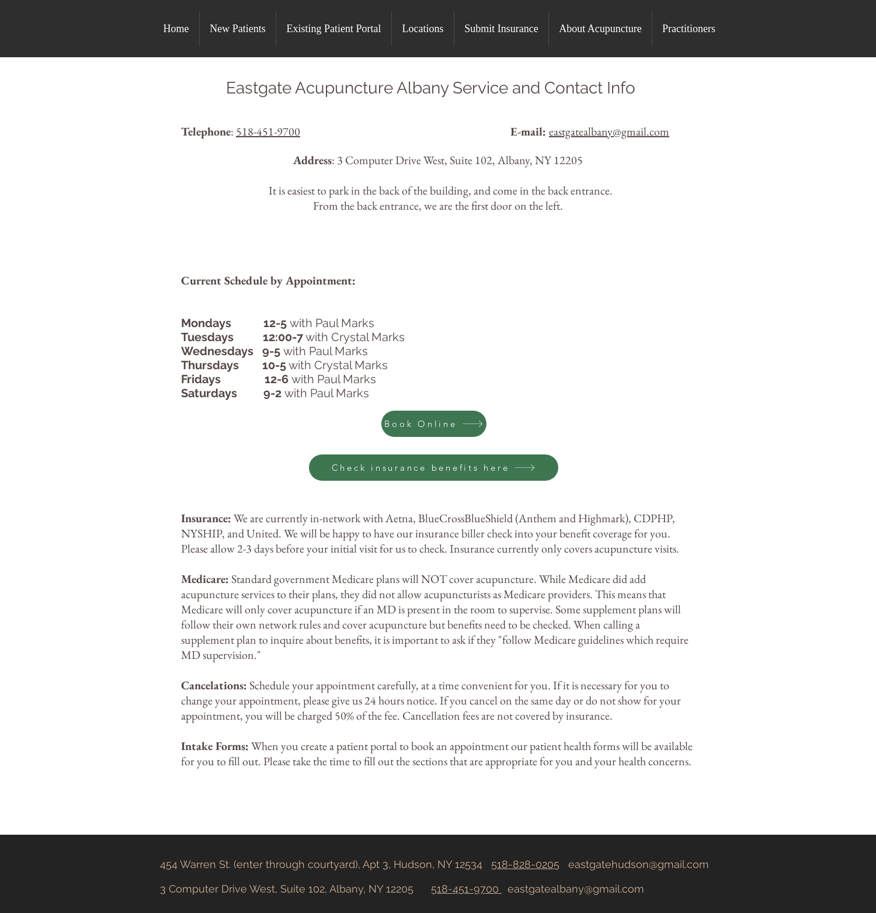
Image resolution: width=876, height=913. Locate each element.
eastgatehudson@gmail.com (638, 864)
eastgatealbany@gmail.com (575, 889)
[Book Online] (433, 424)
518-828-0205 (525, 864)
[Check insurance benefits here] (433, 467)
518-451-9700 (268, 131)
